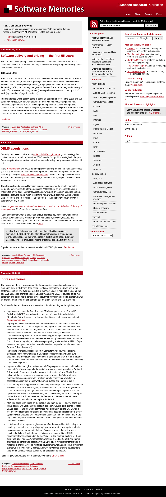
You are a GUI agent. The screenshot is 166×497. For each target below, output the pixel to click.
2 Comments (75, 255)
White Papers (131, 129)
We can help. (137, 85)
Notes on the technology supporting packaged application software (103, 62)
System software (9, 471)
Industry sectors (99, 174)
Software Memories (136, 71)
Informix (29, 260)
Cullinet (13, 132)
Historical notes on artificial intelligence (104, 53)
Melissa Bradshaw (111, 493)
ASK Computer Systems (104, 97)
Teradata (20, 262)
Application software (16, 40)
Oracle (35, 132)
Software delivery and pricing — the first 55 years (37, 55)
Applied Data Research (22, 255)
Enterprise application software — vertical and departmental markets (102, 71)
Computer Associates (29, 129)
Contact (148, 14)
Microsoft (44, 260)
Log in (128, 140)
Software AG (99, 151)
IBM (24, 132)
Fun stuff (96, 165)
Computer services (102, 192)
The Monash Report (136, 66)
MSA (29, 132)
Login (162, 25)
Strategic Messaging (136, 60)
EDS (20, 132)
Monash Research (133, 124)
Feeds (159, 14)
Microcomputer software (104, 203)
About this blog (98, 84)
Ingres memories (13, 279)
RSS (143, 21)
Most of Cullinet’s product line (34, 174)
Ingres (10, 37)
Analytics (16, 127)
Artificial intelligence (102, 187)
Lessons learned (99, 212)
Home (128, 14)
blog (16, 320)
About (138, 14)
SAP (95, 147)
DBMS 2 (131, 48)
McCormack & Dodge (103, 129)
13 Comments (74, 464)
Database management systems (104, 197)
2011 (40, 223)
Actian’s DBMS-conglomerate (46, 154)
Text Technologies (135, 54)
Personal (96, 217)
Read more (6, 119)
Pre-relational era (100, 226)
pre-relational (13, 169)
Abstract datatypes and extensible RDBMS (102, 39)
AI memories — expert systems (102, 46)
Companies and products (103, 88)
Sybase (12, 262)
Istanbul (97, 169)
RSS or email (154, 113)
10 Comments (74, 127)
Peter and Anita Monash (104, 221)
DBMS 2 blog (58, 456)
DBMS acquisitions (15, 148)
